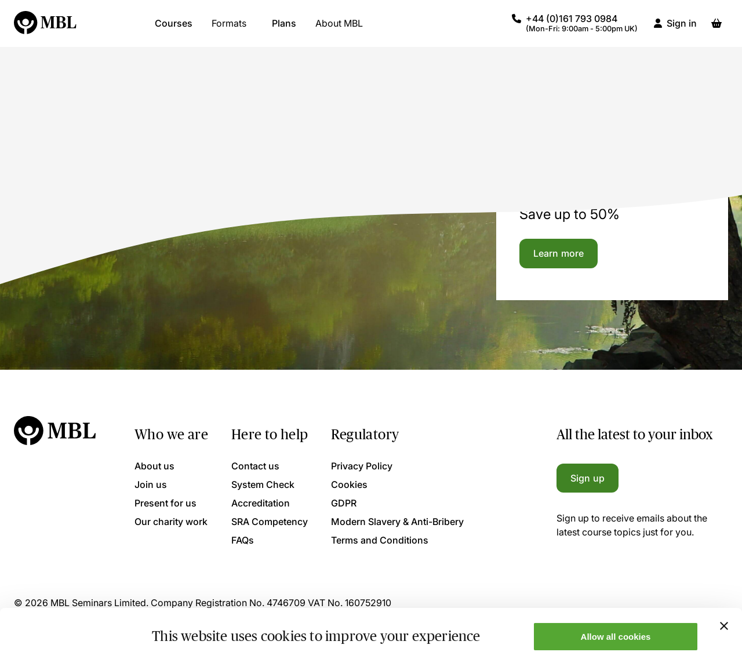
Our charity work (171, 521)
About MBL (339, 29)
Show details (179, 628)
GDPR (344, 503)
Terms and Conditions (379, 540)
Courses (173, 29)
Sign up (587, 478)
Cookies (349, 484)
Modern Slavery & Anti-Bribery (397, 521)
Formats (229, 29)
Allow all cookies (616, 593)
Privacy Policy (361, 466)
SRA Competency (269, 521)
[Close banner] (724, 582)
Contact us (255, 466)
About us (154, 466)
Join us (150, 484)
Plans (284, 29)
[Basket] (716, 29)
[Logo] (46, 29)
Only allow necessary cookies (616, 627)
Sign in (682, 29)
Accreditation (260, 503)
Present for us (165, 503)
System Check (262, 484)
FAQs (242, 540)
